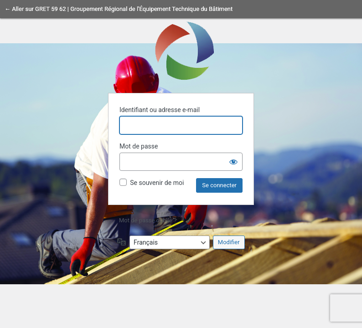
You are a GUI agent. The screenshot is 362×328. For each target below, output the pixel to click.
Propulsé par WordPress (181, 50)
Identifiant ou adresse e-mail (159, 109)
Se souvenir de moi (157, 182)
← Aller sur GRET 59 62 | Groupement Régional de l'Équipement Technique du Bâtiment (119, 8)
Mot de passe (138, 146)
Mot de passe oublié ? (147, 220)
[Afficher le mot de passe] (233, 162)
